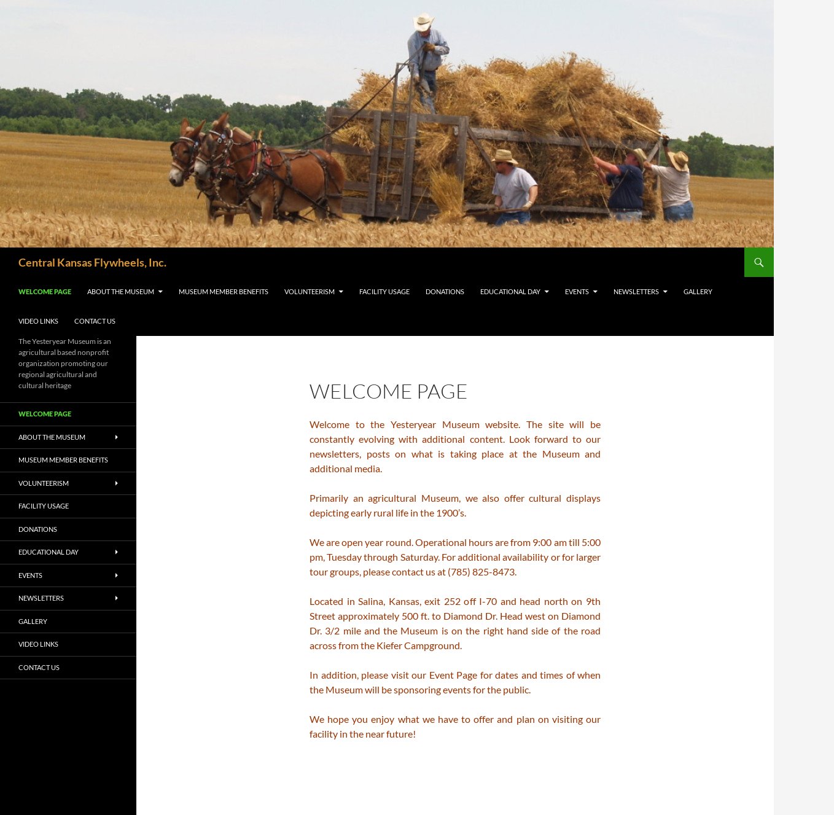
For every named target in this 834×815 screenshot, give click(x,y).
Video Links (38, 321)
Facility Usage (384, 291)
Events (577, 291)
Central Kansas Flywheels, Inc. (92, 262)
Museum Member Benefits (223, 291)
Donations (445, 291)
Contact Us (94, 321)
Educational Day (510, 291)
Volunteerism (309, 291)
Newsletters (636, 291)
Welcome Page (44, 291)
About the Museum (120, 291)
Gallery (698, 291)
